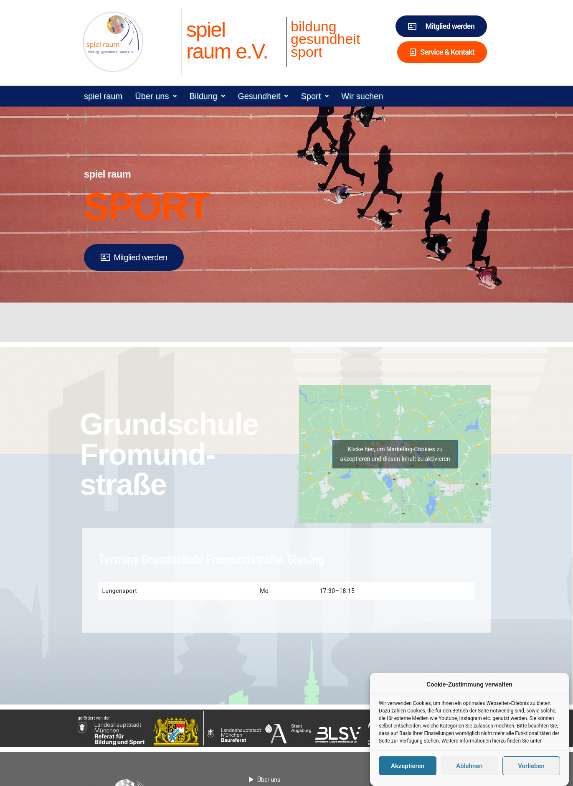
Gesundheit (263, 96)
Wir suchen (362, 96)
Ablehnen (469, 772)
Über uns (156, 96)
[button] (156, 96)
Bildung (207, 96)
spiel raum (103, 96)
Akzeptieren (407, 772)
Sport (315, 96)
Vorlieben (531, 772)
